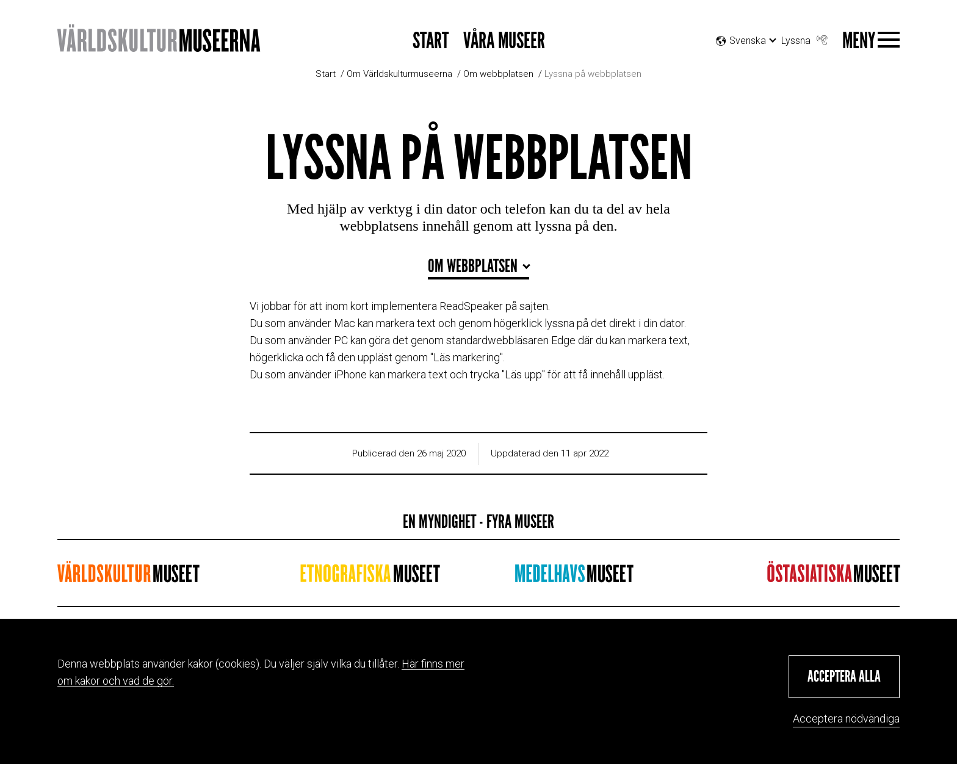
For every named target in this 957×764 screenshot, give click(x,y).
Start (431, 41)
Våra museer (504, 41)
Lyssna (805, 37)
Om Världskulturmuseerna (399, 73)
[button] (844, 676)
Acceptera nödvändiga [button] (846, 718)
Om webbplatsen (498, 73)
